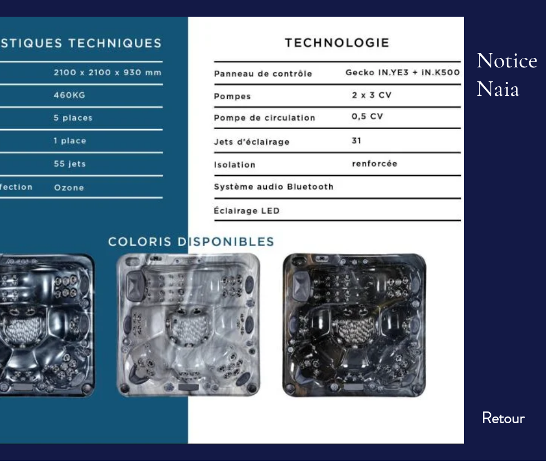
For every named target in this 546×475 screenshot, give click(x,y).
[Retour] (503, 418)
